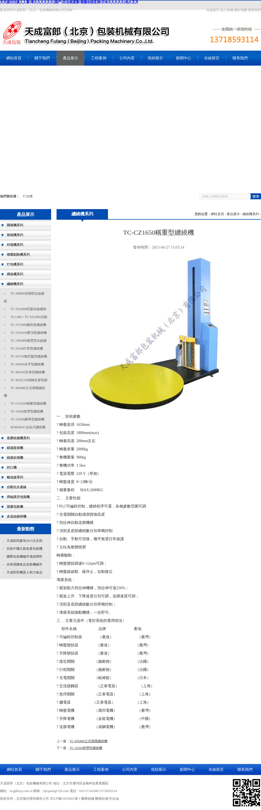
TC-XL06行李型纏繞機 (27, 348)
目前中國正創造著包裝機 (24, 549)
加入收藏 (226, 10)
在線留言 (212, 10)
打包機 (28, 196)
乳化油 (114, 798)
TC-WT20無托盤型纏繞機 (29, 356)
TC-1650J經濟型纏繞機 (27, 411)
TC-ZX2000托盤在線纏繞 (28, 309)
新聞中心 (183, 58)
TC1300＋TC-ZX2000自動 (29, 317)
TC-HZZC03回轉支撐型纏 (29, 380)
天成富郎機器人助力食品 (24, 572)
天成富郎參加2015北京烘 (24, 541)
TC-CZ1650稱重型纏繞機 (28, 403)
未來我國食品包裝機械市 (24, 564)
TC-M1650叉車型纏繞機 (28, 372)
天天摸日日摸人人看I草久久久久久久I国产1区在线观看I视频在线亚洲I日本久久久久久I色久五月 (69, 2)
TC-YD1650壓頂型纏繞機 (29, 333)
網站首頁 (13, 58)
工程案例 (98, 58)
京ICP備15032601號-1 (65, 798)
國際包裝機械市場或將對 (24, 556)
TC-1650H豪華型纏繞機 (27, 419)
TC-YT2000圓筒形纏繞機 (28, 325)
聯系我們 (254, 10)
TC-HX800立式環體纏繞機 (88, 741)
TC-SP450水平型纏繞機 (27, 364)
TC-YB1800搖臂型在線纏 (28, 341)
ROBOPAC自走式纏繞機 (28, 427)
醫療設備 (101, 798)
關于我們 (42, 58)
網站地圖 (240, 10)
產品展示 (70, 58)
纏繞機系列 (251, 214)
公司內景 (127, 58)
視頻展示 (155, 58)
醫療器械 (87, 798)
